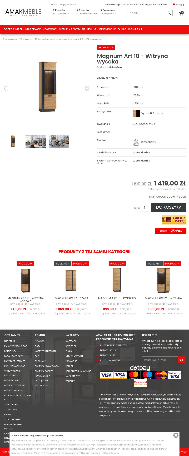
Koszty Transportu (46, 351)
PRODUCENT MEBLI (23, 12)
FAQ (37, 356)
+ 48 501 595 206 (139, 4)
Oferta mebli (13, 29)
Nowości (50, 29)
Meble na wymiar (72, 29)
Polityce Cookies (110, 453)
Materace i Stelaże (14, 361)
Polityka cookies (44, 371)
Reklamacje (41, 385)
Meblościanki (11, 380)
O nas (122, 29)
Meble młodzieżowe (14, 385)
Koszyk (182, 12)
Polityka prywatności (47, 366)
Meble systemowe (13, 390)
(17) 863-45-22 (108, 350)
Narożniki (9, 341)
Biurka (8, 414)
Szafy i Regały (12, 404)
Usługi (92, 29)
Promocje (107, 29)
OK (181, 360)
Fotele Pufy (10, 351)
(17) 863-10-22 (107, 355)
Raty (37, 346)
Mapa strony (73, 376)
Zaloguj (178, 4)
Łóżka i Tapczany (13, 356)
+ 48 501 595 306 (158, 4)
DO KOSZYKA (169, 207)
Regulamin (40, 361)
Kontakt (135, 29)
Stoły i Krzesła (12, 419)
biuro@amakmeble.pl (111, 360)
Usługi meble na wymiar (78, 371)
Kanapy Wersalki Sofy (16, 346)
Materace (33, 29)
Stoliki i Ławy (11, 409)
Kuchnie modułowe (14, 366)
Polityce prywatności (89, 453)
